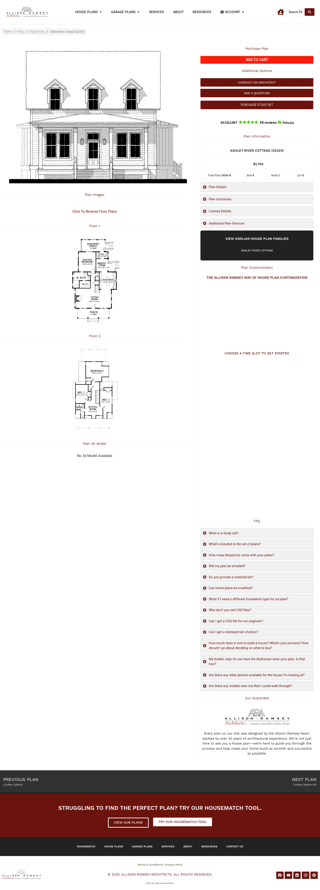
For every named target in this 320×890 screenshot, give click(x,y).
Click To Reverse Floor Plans (94, 211)
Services (167, 846)
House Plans (36, 31)
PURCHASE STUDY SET (257, 105)
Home (8, 31)
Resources (209, 846)
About (187, 846)
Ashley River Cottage (257, 250)
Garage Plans (142, 846)
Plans (20, 31)
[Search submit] (309, 12)
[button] (257, 122)
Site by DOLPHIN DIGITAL (160, 883)
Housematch (86, 846)
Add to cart (257, 60)
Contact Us (234, 846)
